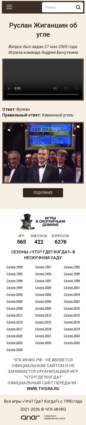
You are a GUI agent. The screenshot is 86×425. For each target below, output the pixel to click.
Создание (49, 416)
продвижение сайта (54, 418)
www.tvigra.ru (43, 388)
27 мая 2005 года (60, 46)
